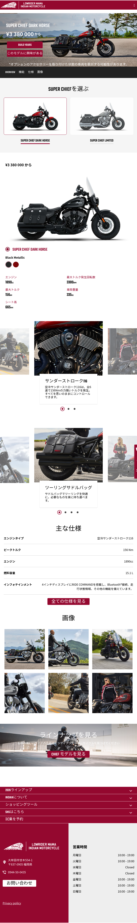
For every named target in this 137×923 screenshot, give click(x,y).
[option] (68, 363)
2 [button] (68, 409)
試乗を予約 (14, 819)
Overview (10, 72)
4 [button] (77, 512)
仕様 (31, 72)
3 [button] (74, 409)
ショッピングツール (21, 804)
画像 (40, 72)
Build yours (25, 45)
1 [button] (62, 409)
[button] (8, 366)
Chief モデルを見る (68, 754)
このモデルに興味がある (24, 53)
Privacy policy (12, 903)
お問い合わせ (19, 883)
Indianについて (16, 797)
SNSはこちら (14, 812)
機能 (21, 72)
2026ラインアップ (18, 790)
